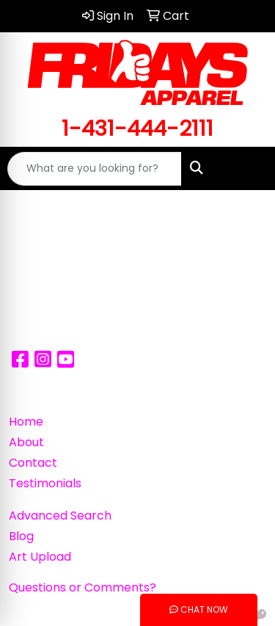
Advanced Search (60, 515)
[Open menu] (245, 168)
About (26, 442)
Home (26, 421)
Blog (21, 536)
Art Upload (40, 556)
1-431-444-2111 (137, 128)
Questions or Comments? (82, 587)
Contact (33, 462)
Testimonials (45, 483)
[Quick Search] (94, 169)
